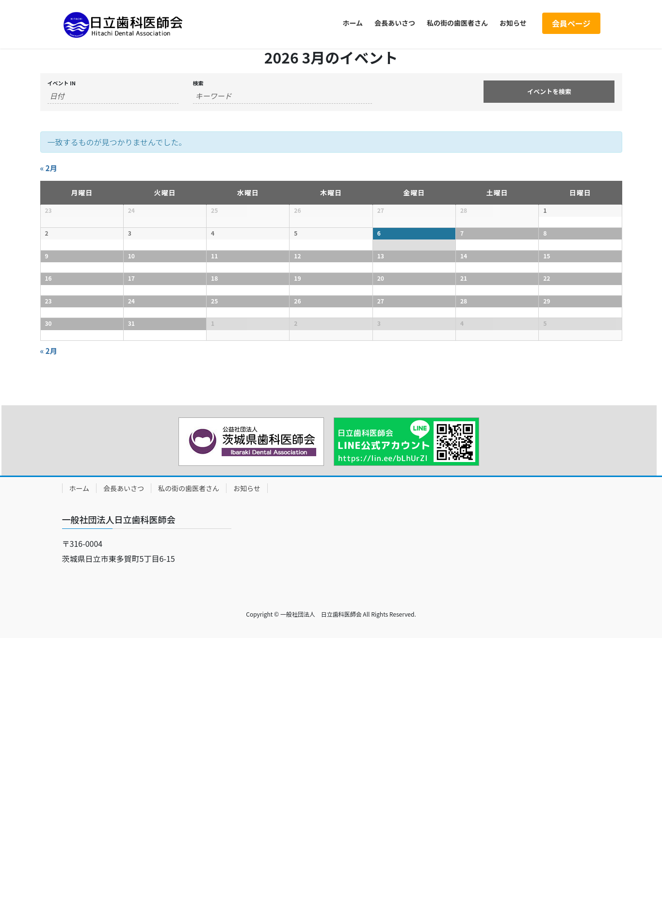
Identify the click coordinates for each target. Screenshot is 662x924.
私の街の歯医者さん (188, 774)
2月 (48, 168)
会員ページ (571, 23)
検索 (198, 83)
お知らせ (246, 774)
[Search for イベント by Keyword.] (282, 96)
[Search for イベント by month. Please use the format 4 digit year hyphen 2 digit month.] (113, 96)
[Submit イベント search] (549, 91)
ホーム (79, 774)
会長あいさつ (123, 774)
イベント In (62, 83)
